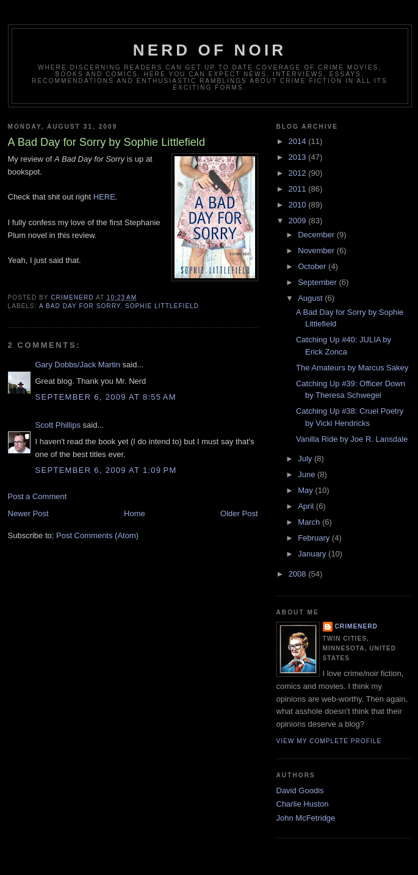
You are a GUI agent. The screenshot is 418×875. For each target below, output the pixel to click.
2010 (299, 204)
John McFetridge (306, 818)
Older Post (239, 513)
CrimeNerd (356, 626)
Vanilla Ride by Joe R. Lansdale (352, 439)
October (313, 266)
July (306, 458)
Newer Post (28, 513)
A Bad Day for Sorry (79, 306)
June (307, 474)
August (311, 298)
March (310, 522)
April (307, 506)
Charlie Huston (302, 803)
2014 (299, 141)
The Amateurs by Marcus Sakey (352, 367)
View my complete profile (329, 741)
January (313, 553)
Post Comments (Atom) (97, 535)
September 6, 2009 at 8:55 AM (105, 396)
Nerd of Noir (210, 50)
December (317, 234)
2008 (299, 573)
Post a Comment (37, 496)
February (315, 537)
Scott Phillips (58, 425)
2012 (299, 173)
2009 (299, 220)
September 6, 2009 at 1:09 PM (106, 470)
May (306, 490)
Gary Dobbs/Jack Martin (77, 364)
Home (134, 513)
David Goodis (300, 790)
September (318, 282)
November (317, 250)
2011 (299, 188)
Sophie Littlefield (162, 306)
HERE (104, 196)
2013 (299, 157)
